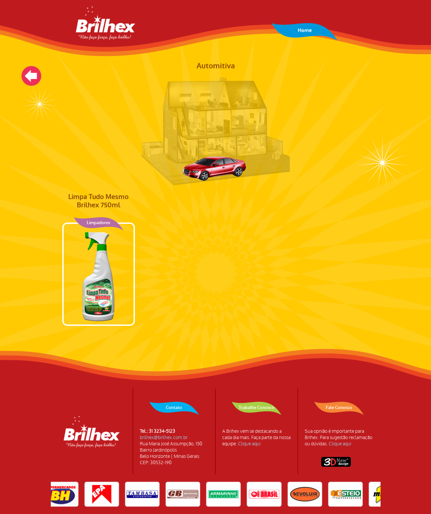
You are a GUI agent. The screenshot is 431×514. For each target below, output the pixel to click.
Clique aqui (249, 444)
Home (305, 30)
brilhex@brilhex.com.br (164, 437)
